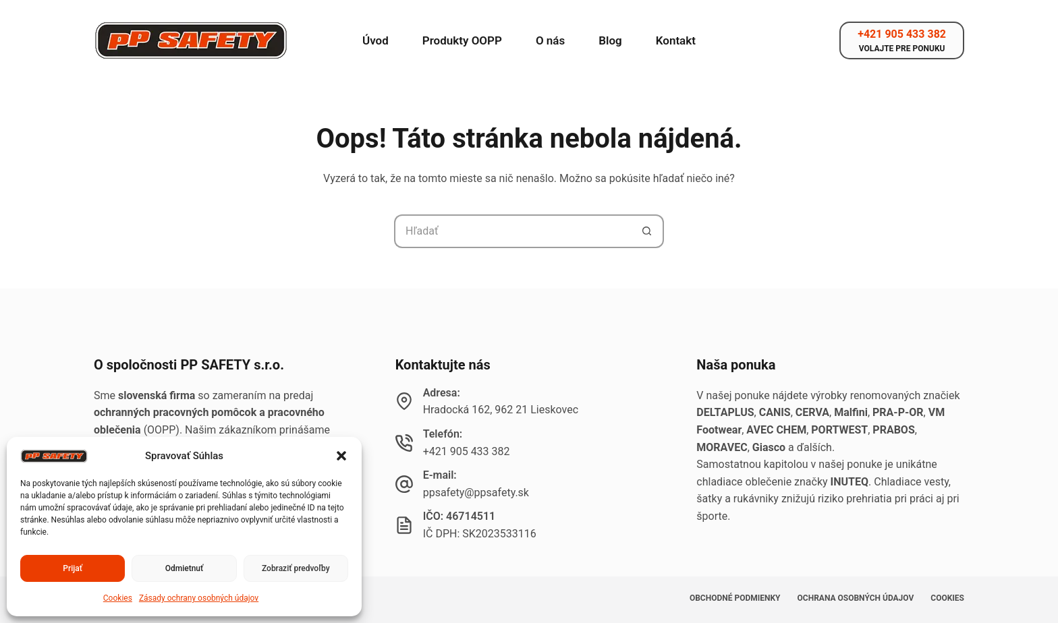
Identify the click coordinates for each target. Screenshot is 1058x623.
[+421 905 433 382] (901, 40)
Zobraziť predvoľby (296, 568)
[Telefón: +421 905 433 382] (404, 443)
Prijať (72, 568)
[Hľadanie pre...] (512, 231)
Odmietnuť (184, 568)
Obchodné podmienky (735, 598)
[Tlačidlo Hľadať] (647, 231)
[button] (341, 456)
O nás (550, 40)
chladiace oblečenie (743, 481)
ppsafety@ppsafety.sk (476, 492)
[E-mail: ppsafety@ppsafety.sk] (404, 484)
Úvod (375, 40)
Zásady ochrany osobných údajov (198, 598)
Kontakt (676, 40)
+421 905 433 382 (466, 451)
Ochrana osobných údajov (856, 598)
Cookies (117, 598)
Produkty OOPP (462, 40)
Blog (610, 40)
